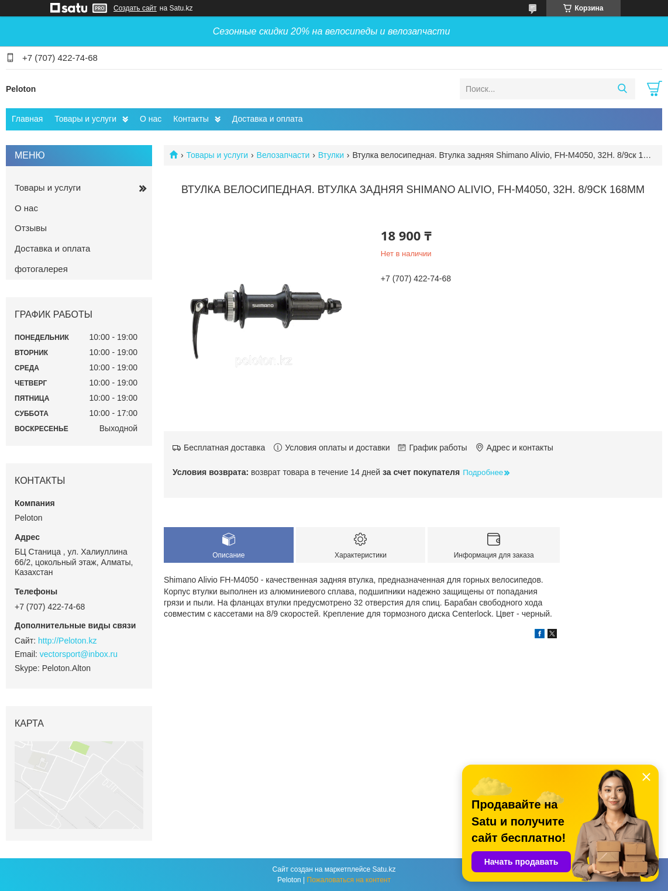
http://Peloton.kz (67, 640)
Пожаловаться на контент (349, 880)
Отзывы (31, 228)
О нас (150, 118)
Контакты (190, 118)
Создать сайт (135, 8)
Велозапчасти (283, 155)
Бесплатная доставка (224, 447)
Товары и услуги (85, 118)
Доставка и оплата (267, 118)
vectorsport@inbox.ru (79, 654)
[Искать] (622, 88)
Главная (27, 118)
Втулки (331, 155)
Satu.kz (383, 869)
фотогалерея (41, 269)
